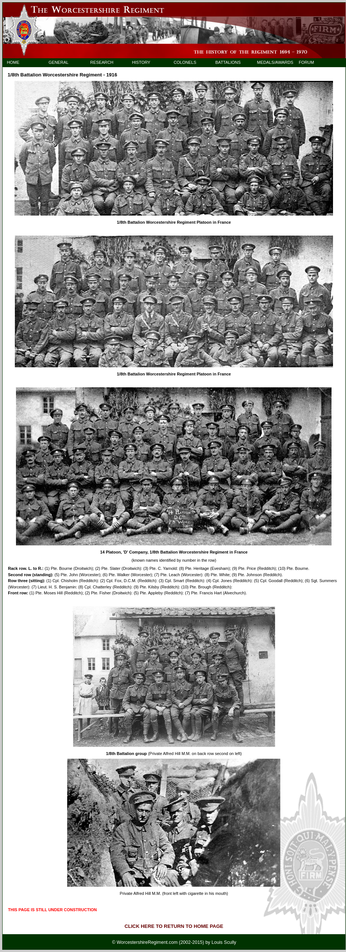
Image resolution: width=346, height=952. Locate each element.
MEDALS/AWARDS (271, 62)
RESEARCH (101, 62)
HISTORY (141, 62)
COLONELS (185, 62)
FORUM (306, 62)
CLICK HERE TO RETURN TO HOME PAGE (173, 926)
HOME (13, 62)
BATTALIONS (228, 62)
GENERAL (59, 62)
